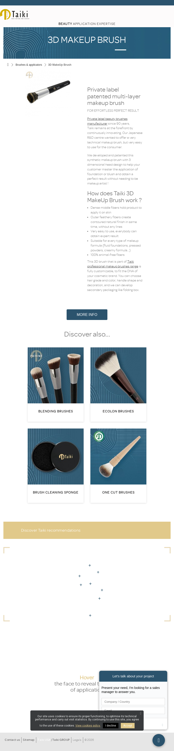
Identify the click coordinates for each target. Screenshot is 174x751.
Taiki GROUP (61, 739)
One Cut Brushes (118, 492)
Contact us (12, 739)
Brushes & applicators (29, 64)
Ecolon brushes (118, 411)
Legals (77, 739)
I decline (110, 725)
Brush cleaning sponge (55, 492)
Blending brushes (55, 411)
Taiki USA (44, 739)
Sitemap (29, 739)
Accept (127, 725)
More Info (87, 315)
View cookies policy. (88, 725)
